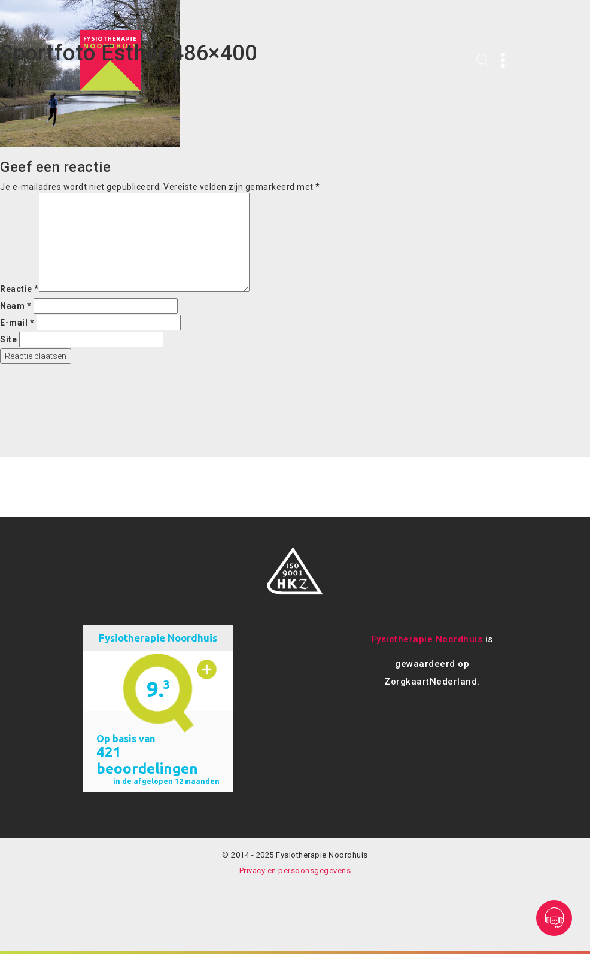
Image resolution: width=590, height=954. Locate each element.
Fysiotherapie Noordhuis (427, 639)
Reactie (19, 289)
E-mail (17, 322)
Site (8, 339)
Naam (15, 306)
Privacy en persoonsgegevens (295, 870)
